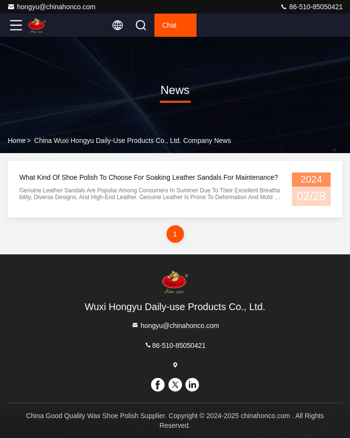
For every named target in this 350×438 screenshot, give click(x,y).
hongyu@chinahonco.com (51, 7)
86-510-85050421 (311, 7)
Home (17, 140)
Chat (169, 25)
